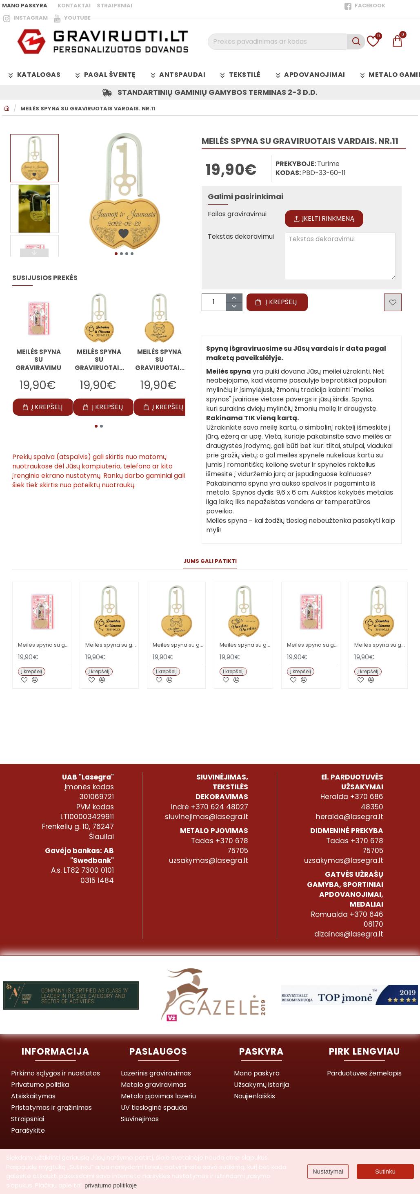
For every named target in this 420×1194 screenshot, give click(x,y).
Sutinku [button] (385, 1171)
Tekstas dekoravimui (241, 237)
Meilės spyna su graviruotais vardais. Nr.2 (159, 360)
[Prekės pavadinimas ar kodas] (356, 41)
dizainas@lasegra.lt (348, 934)
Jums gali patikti (210, 561)
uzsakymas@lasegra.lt (208, 860)
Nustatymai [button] (328, 1171)
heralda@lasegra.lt (349, 817)
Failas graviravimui (237, 214)
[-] (234, 306)
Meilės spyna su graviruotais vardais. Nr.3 (245, 645)
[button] (116, 253)
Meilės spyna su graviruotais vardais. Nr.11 (87, 108)
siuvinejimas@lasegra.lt (206, 817)
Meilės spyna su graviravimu (38, 360)
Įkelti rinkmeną (324, 218)
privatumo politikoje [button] (110, 1185)
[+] (234, 298)
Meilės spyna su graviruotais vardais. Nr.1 (99, 360)
